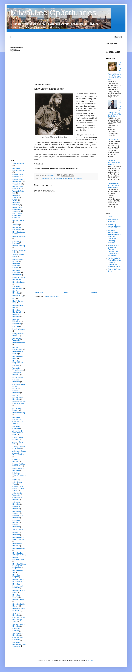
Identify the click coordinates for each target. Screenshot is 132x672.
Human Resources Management (18, 278)
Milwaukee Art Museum (17, 545)
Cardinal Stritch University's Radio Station (18, 488)
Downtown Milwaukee (16, 507)
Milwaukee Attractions (16, 196)
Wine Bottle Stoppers (16, 629)
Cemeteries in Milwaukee (17, 498)
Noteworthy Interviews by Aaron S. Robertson (115, 226)
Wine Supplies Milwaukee (17, 634)
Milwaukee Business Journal (18, 558)
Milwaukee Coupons (16, 576)
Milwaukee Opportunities (53, 12)
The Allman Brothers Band (73, 178)
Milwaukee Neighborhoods (17, 362)
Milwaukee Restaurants (16, 271)
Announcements (18, 164)
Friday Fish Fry (17, 296)
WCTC (14, 200)
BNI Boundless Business (17, 242)
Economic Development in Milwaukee (17, 397)
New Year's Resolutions (57, 178)
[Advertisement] (66, 61)
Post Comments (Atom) (52, 296)
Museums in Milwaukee (16, 315)
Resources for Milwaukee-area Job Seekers (113, 254)
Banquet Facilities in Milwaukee (18, 465)
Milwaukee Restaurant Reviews (16, 266)
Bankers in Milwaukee (16, 460)
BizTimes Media (18, 377)
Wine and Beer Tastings (17, 423)
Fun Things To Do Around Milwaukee (114, 259)
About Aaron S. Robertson (113, 220)
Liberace (15, 532)
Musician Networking (16, 320)
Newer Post (39, 292)
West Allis (15, 365)
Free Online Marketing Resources (112, 241)
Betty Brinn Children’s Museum (19, 474)
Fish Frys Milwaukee (16, 292)
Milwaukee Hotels (18, 599)
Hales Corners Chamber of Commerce (17, 216)
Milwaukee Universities (16, 418)
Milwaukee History (18, 246)
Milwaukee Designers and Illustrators (17, 586)
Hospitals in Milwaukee (16, 521)
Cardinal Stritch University (17, 176)
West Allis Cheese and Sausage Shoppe (18, 619)
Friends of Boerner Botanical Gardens (18, 403)
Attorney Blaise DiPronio (17, 438)
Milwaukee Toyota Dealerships (18, 609)
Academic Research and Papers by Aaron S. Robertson (114, 233)
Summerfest (16, 324)
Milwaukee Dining (18, 413)
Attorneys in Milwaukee (16, 373)
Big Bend (15, 479)
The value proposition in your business (114, 162)
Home (66, 292)
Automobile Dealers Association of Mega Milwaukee (19, 453)
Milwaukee (16, 535)
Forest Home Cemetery (16, 512)
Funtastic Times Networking (17, 187)
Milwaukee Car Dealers (17, 353)
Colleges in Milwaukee (16, 503)
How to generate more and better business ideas (113, 186)
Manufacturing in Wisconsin (18, 339)
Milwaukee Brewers (19, 220)
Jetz (13, 298)
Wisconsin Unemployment (17, 369)
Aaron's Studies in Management (18, 180)
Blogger (90, 660)
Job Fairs (15, 225)
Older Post (93, 292)
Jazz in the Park (18, 529)
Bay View (15, 326)
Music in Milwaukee (19, 237)
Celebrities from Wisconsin (17, 494)
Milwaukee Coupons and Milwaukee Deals (114, 264)
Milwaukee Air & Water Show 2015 (18, 538)
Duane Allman (44, 178)
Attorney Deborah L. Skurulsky (18, 447)
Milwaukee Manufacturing (17, 311)
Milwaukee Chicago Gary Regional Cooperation (19, 566)
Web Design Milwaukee (16, 614)
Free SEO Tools (113, 139)
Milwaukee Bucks (18, 282)
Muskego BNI (17, 275)
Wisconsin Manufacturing (17, 287)
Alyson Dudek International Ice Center (18, 433)
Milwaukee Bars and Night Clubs (18, 554)
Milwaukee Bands (18, 343)
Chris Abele (16, 184)
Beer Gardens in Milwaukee (18, 469)
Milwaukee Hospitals (16, 596)
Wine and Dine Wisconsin (17, 639)
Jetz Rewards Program (17, 409)
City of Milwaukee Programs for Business (18, 386)
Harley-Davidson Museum (18, 334)
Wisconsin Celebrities (16, 427)
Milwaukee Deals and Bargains (18, 580)
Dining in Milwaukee (16, 392)
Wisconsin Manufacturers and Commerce (18, 644)
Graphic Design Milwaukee (17, 517)
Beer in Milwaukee (18, 329)
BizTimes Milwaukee (16, 381)
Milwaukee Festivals (16, 204)
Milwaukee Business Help (17, 348)
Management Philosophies (17, 228)
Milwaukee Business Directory (18, 169)
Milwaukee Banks (18, 548)
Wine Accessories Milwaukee (18, 625)
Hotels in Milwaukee (16, 526)
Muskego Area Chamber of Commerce (17, 209)
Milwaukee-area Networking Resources (113, 247)
